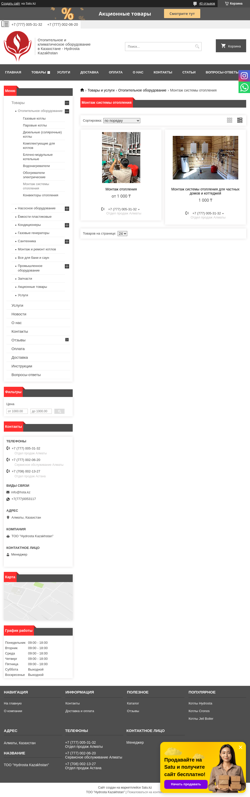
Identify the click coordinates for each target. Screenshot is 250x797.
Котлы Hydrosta (200, 703)
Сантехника (27, 241)
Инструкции (21, 366)
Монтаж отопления (121, 189)
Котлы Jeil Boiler (201, 719)
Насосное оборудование (37, 208)
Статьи (189, 72)
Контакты (163, 72)
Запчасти (25, 278)
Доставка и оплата (79, 711)
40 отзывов (207, 3)
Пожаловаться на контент (145, 792)
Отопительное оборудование (142, 90)
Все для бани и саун (33, 258)
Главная (13, 72)
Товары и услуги (101, 90)
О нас (138, 72)
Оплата (116, 72)
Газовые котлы (34, 118)
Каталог (133, 703)
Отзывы (18, 340)
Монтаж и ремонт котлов (37, 249)
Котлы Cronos (199, 711)
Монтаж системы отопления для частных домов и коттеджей (205, 191)
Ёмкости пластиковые (35, 216)
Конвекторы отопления (40, 195)
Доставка (89, 72)
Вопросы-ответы (222, 72)
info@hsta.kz (20, 492)
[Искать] (197, 46)
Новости (18, 314)
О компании (13, 711)
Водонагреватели (36, 166)
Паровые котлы (35, 125)
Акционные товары (32, 287)
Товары (38, 72)
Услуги (63, 72)
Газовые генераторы (33, 233)
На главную (13, 703)
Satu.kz (147, 787)
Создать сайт (10, 3)
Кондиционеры (29, 225)
